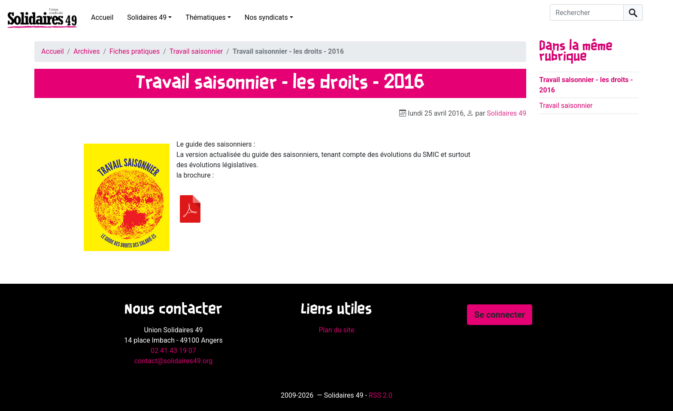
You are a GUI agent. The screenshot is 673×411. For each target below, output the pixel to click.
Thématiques (205, 17)
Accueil (102, 17)
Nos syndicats (266, 17)
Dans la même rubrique (575, 52)
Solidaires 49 (147, 17)
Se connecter (499, 315)
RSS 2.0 (380, 395)
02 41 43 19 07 (173, 351)
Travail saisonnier (196, 51)
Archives (86, 51)
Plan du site (336, 330)
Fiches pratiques (134, 51)
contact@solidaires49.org (173, 361)
